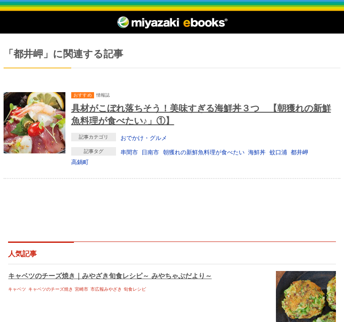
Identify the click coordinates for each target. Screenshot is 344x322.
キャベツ (17, 289)
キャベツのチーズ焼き (50, 289)
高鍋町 (80, 161)
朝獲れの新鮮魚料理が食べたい (204, 152)
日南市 (150, 152)
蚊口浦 (278, 152)
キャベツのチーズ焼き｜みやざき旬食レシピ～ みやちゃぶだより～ (109, 275)
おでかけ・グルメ (143, 137)
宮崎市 (81, 289)
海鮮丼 (257, 152)
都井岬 (299, 152)
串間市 (129, 152)
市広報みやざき (106, 289)
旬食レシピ (135, 289)
